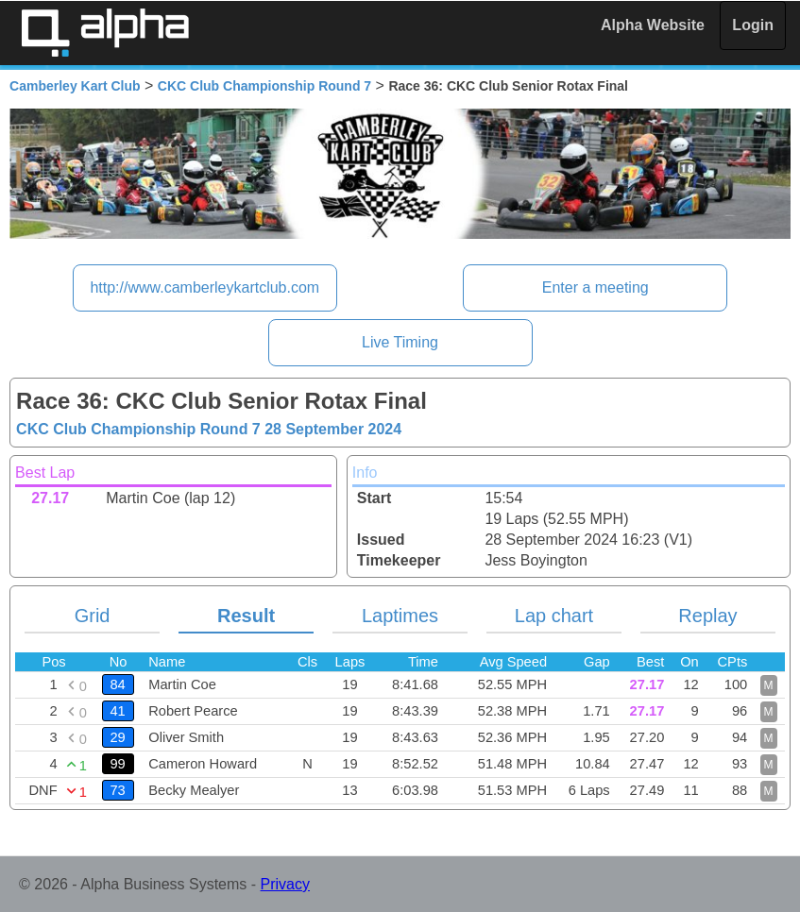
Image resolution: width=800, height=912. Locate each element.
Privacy (285, 884)
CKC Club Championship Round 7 (264, 85)
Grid (93, 615)
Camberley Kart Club (74, 85)
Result (246, 615)
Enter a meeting (595, 287)
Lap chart (554, 615)
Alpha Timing (105, 32)
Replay (707, 615)
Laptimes (400, 615)
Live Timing (400, 342)
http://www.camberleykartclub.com (204, 287)
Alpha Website (653, 25)
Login (753, 25)
